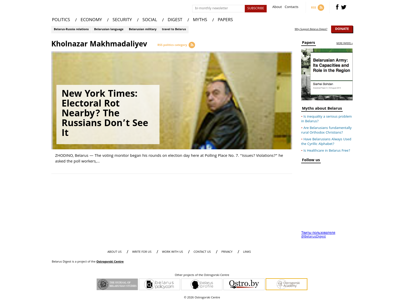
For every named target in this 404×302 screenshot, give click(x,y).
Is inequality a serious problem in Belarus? (326, 119)
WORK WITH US (172, 252)
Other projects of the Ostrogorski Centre (202, 275)
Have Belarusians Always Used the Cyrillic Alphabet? (326, 141)
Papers (308, 43)
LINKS (247, 252)
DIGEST (175, 20)
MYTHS (200, 20)
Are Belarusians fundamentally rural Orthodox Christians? (326, 130)
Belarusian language (108, 29)
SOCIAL (149, 20)
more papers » (344, 44)
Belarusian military (142, 29)
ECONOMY (91, 20)
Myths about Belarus (322, 109)
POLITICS (61, 20)
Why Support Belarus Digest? (311, 29)
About (277, 7)
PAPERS (225, 20)
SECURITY (122, 20)
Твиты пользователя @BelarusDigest (318, 235)
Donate (342, 29)
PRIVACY (226, 252)
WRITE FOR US (142, 252)
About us (114, 252)
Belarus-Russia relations (71, 29)
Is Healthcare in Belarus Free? (327, 151)
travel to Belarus (174, 29)
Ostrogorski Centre (110, 261)
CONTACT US (202, 252)
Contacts (291, 7)
